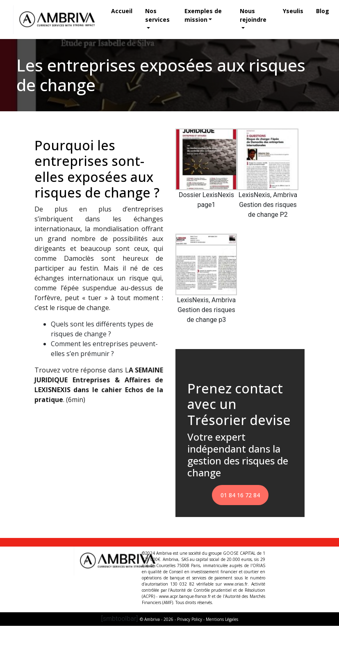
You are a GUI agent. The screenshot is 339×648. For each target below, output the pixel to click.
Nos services (158, 15)
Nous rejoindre (253, 15)
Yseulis (293, 11)
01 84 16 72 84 (240, 495)
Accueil (122, 11)
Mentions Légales (222, 619)
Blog (322, 11)
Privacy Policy (189, 619)
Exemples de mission (203, 15)
